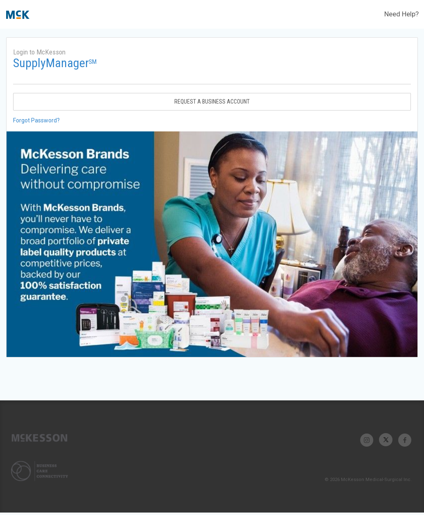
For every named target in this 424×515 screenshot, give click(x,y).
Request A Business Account (212, 101)
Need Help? (401, 14)
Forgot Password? (36, 120)
